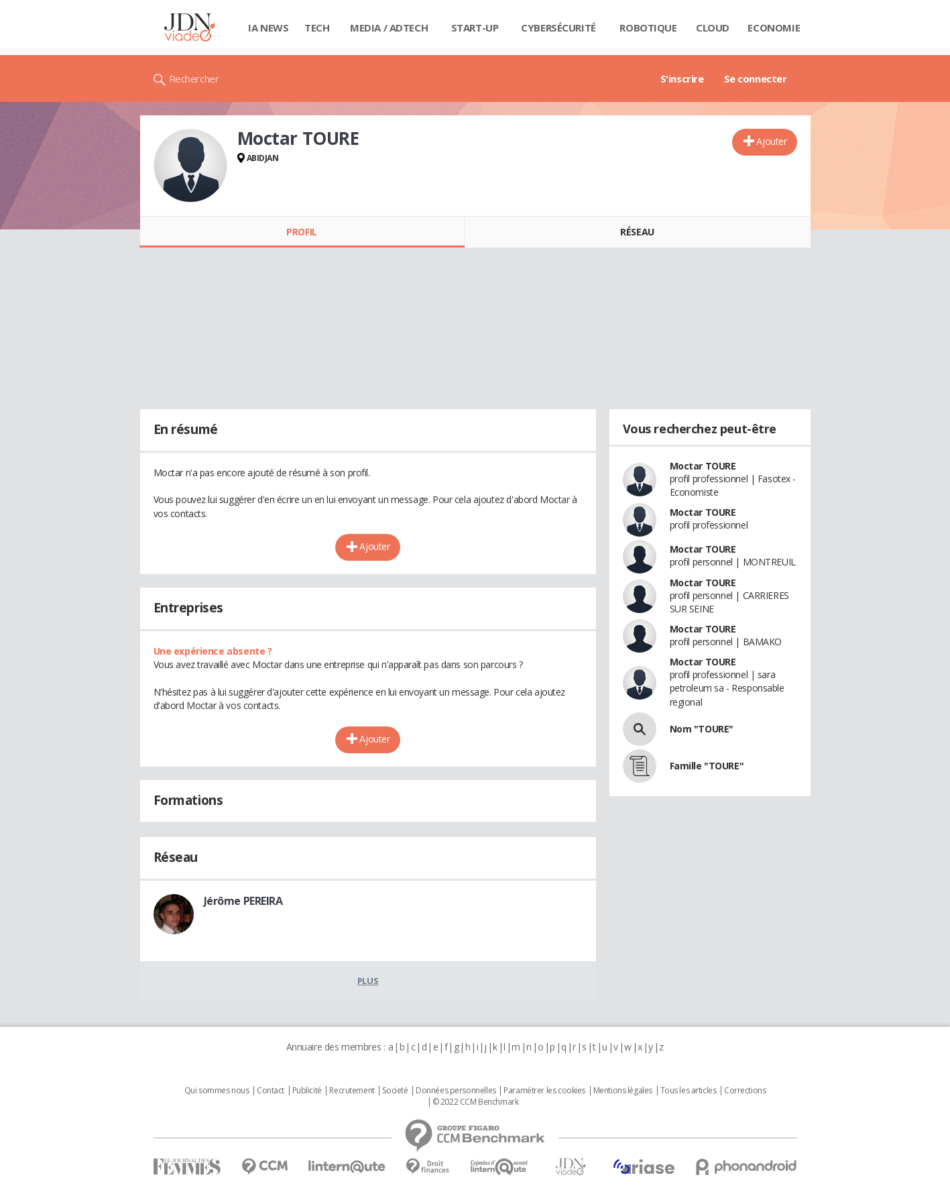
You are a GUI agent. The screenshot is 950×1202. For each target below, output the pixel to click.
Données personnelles (456, 1090)
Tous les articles (688, 1090)
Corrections (745, 1090)
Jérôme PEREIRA (243, 900)
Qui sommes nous (216, 1090)
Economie (774, 27)
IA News (268, 27)
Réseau (637, 231)
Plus (367, 981)
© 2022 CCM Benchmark (475, 1102)
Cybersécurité (558, 27)
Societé (395, 1090)
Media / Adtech (389, 27)
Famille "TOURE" (707, 765)
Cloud (712, 27)
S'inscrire (682, 78)
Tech (316, 27)
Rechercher (194, 78)
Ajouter (771, 141)
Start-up (475, 27)
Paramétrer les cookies (544, 1090)
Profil (301, 231)
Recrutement (351, 1090)
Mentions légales (622, 1090)
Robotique (647, 27)
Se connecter (755, 78)
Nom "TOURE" (701, 728)
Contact (270, 1090)
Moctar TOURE (703, 465)
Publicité (307, 1090)
